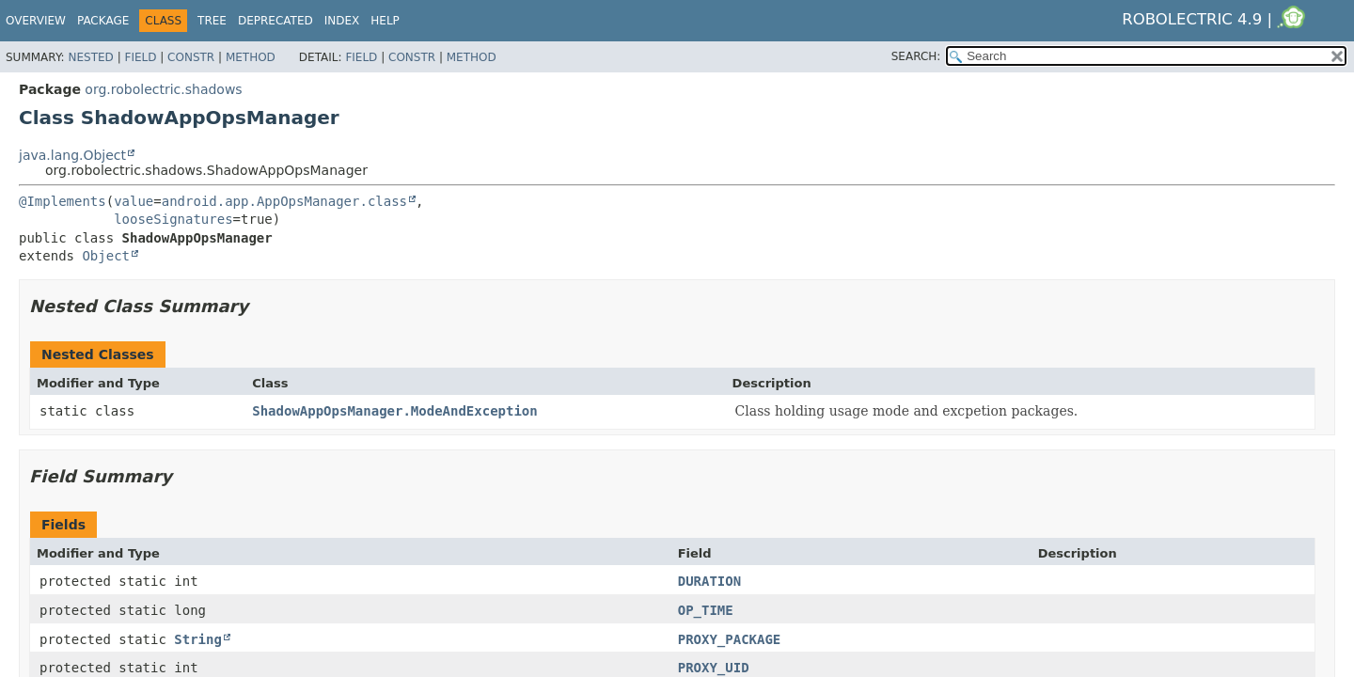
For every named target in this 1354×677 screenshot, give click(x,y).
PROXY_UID (713, 667)
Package (103, 20)
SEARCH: (916, 56)
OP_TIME (705, 610)
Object (106, 255)
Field (140, 57)
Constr (190, 57)
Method (251, 57)
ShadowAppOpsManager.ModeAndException (394, 410)
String (198, 639)
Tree (212, 20)
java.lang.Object (72, 155)
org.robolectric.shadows (163, 89)
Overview (36, 20)
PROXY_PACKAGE (729, 639)
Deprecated (275, 20)
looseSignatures (173, 219)
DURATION (709, 581)
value (133, 201)
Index (342, 20)
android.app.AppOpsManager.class (284, 201)
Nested (90, 57)
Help (385, 20)
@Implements (62, 201)
